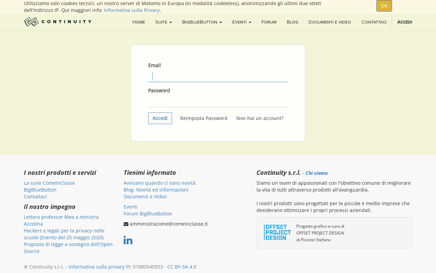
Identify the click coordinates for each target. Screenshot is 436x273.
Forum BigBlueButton (148, 213)
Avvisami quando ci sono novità (160, 183)
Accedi (160, 118)
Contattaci (35, 196)
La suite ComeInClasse (49, 183)
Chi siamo (317, 173)
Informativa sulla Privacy (132, 10)
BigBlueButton (40, 189)
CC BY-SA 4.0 (181, 266)
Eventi (131, 206)
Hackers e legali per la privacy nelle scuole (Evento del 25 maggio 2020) (64, 234)
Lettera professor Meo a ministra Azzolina (61, 220)
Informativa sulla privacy (96, 266)
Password (159, 90)
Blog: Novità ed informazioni (156, 189)
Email (154, 65)
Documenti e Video (145, 196)
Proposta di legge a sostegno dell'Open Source (68, 247)
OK (384, 5)
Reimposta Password (204, 118)
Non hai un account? (259, 118)
